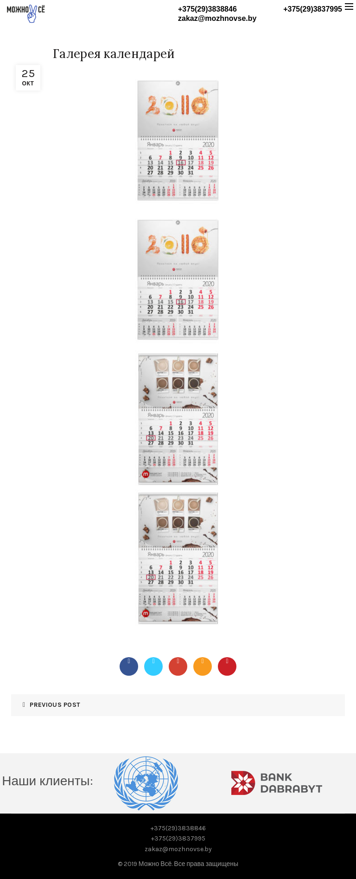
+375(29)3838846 (207, 9)
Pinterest (227, 661)
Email (202, 661)
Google (178, 661)
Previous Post (55, 705)
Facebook (129, 661)
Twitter (153, 661)
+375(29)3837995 (312, 9)
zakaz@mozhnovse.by (217, 18)
